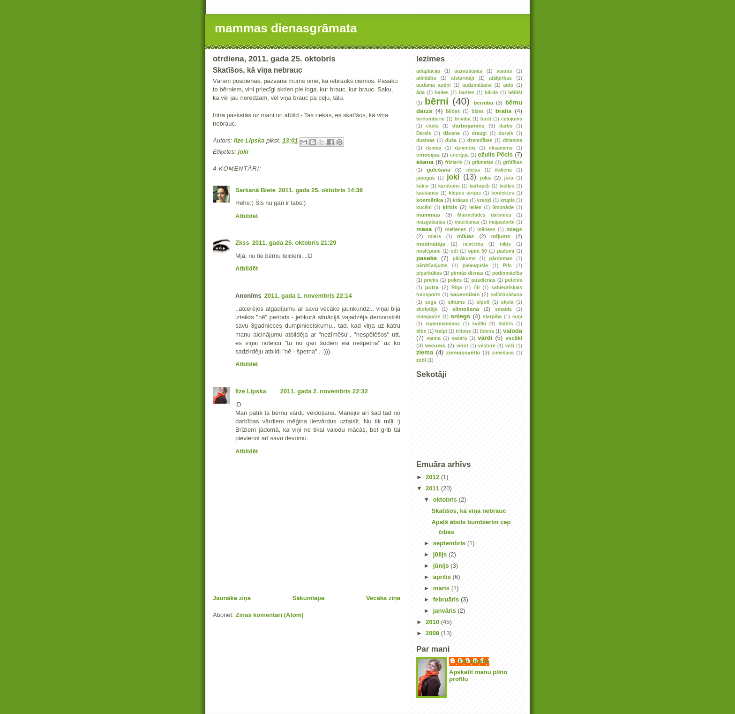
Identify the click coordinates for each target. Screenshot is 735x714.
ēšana (425, 161)
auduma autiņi (433, 85)
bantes (467, 92)
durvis (506, 133)
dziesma (512, 140)
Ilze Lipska (250, 391)
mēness (486, 229)
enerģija (459, 155)
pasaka (426, 258)
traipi (441, 331)
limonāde (503, 207)
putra (432, 287)
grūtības (512, 162)
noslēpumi (428, 251)
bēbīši (515, 92)
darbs (505, 125)
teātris (505, 323)
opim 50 (477, 251)
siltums (456, 302)
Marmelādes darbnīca (484, 215)
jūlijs (441, 554)
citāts (432, 125)
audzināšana (476, 85)
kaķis (422, 185)
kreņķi (484, 200)
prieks (431, 280)
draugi (479, 133)
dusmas (425, 140)
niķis (505, 244)
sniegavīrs (428, 316)
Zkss (242, 242)
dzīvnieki (465, 147)
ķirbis (449, 207)
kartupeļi (480, 185)
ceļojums (511, 118)
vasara (459, 338)
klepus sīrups (465, 192)
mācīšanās (467, 222)
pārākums (464, 258)
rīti (476, 287)
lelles (475, 207)
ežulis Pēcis (495, 154)
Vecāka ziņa (383, 597)
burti (485, 118)
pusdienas (483, 280)
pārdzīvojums (432, 265)
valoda (512, 330)
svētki (479, 323)
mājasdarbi (502, 222)
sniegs (460, 316)
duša (451, 140)
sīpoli (483, 302)
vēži (510, 345)
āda (420, 92)
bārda (491, 92)
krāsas (460, 200)
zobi (421, 360)
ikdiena (503, 170)
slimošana (465, 309)
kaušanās (427, 192)
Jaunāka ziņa (232, 597)
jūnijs (442, 565)
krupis (507, 200)
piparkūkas (429, 273)
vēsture (486, 345)
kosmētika (429, 200)
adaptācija (428, 71)
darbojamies (468, 125)
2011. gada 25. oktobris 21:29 (294, 242)
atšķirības (500, 78)
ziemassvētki (463, 352)
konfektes (502, 192)
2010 (433, 621)
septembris (450, 543)
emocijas (428, 154)
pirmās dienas (466, 273)
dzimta (434, 147)
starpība (492, 316)
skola (507, 302)
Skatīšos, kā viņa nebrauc (468, 510)
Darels (423, 133)
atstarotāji (462, 78)
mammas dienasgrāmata (286, 28)
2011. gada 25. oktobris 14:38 (320, 190)
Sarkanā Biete (255, 190)
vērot (462, 345)
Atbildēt (246, 215)
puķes (455, 280)
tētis (421, 331)
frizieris (454, 162)
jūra (508, 177)
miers (434, 236)
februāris (447, 599)
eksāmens (500, 147)
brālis (503, 110)
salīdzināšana (506, 294)
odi (454, 251)
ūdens (487, 331)
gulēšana (438, 169)
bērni (437, 101)
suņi (517, 316)
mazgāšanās (430, 222)
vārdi (485, 337)
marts (442, 588)
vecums (435, 345)
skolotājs (426, 309)
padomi (505, 251)
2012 (433, 477)
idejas (473, 170)
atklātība (426, 78)
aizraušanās (468, 71)
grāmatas (483, 162)
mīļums (500, 236)
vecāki (513, 338)
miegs (514, 229)
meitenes (455, 229)
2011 (433, 488)
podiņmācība (507, 273)
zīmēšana (503, 352)
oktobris (446, 499)
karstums (449, 185)
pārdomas (501, 258)
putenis (513, 280)
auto (508, 85)
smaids (503, 309)
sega (430, 302)
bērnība (483, 102)
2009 (433, 633)
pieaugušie (475, 265)
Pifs (507, 265)
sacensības (465, 294)
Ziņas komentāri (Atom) (269, 614)
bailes (442, 92)
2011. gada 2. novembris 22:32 (324, 391)
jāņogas (425, 177)
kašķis (507, 185)
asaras (504, 71)
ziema (424, 352)
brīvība (463, 118)
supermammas (443, 323)
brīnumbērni (430, 118)
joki (243, 151)
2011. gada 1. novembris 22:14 (308, 295)
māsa (424, 229)
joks (485, 177)
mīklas (465, 236)
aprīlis (443, 576)
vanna (434, 338)
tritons (463, 331)
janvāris (445, 610)
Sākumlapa (308, 597)
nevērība (473, 244)
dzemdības (480, 140)
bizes (478, 111)
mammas (428, 214)
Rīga (456, 287)
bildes (453, 111)
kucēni (424, 207)
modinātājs (430, 244)
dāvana (451, 133)
